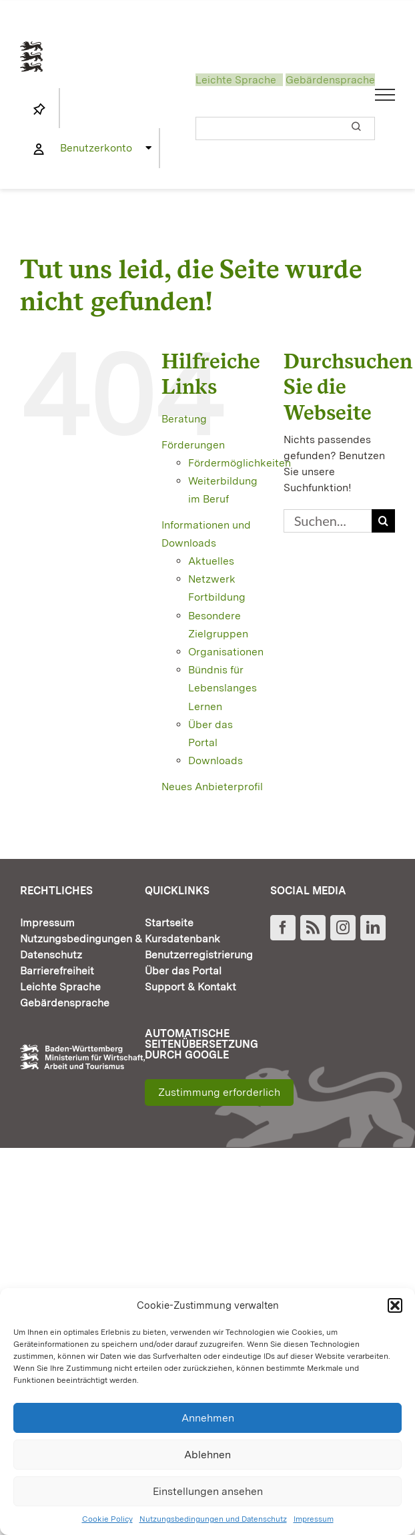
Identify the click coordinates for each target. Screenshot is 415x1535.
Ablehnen (207, 1454)
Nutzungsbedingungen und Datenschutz (213, 1519)
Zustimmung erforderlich (219, 1092)
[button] (395, 1305)
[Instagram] (343, 927)
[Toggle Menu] (385, 95)
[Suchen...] (328, 521)
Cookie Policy (107, 1519)
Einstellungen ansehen (208, 1491)
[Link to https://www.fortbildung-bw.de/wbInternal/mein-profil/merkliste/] (39, 109)
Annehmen (207, 1418)
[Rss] (313, 927)
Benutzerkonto (96, 147)
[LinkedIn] (373, 927)
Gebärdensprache (330, 79)
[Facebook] (283, 927)
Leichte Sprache (235, 79)
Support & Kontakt (190, 986)
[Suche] (383, 521)
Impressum (314, 1519)
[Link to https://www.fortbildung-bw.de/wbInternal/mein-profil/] (39, 149)
